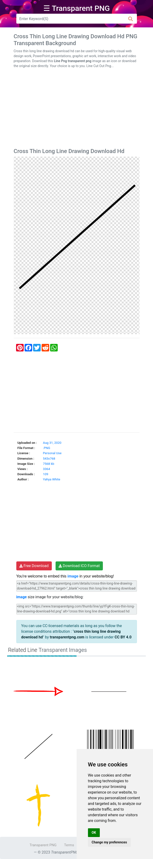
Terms (69, 845)
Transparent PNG (43, 845)
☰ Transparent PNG (76, 8)
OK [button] (94, 832)
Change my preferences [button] (109, 842)
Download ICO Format (79, 566)
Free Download (34, 566)
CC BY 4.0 (122, 637)
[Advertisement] (76, 109)
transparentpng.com (67, 637)
